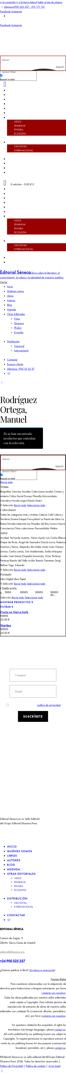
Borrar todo (6, 482)
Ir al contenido (8, 2)
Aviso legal (54, 1066)
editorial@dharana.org (12, 952)
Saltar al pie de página (49, 2)
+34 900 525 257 (12, 961)
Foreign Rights (58, 979)
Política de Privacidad (11, 1066)
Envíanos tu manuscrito (42, 970)
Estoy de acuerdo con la (33, 705)
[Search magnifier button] (62, 66)
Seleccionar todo (36, 505)
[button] (33, 979)
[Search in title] (1, 75)
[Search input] (33, 59)
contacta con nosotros (53, 993)
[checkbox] (17, 77)
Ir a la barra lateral (26, 2)
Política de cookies (36, 1066)
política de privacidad (49, 705)
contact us (60, 1029)
